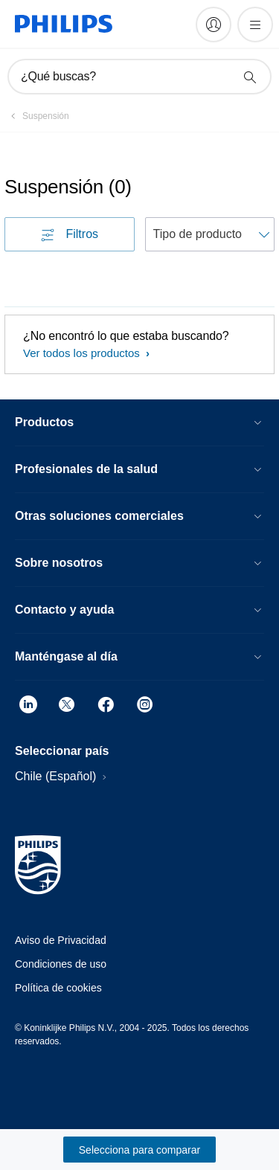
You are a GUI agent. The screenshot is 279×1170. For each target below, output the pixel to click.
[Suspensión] (36, 116)
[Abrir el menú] (255, 24)
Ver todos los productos (83, 353)
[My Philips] (213, 24)
